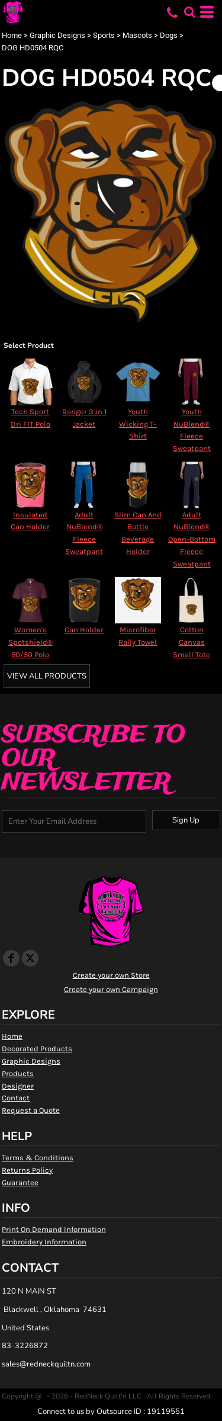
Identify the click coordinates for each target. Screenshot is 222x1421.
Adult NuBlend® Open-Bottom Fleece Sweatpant (191, 539)
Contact (16, 1097)
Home (12, 35)
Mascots (137, 35)
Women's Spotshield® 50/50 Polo (30, 642)
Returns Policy (27, 1170)
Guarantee (20, 1182)
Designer (18, 1085)
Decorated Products (37, 1048)
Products (18, 1073)
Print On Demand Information (54, 1229)
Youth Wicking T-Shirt (138, 424)
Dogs (169, 35)
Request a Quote (31, 1110)
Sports (104, 35)
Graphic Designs (57, 35)
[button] (189, 12)
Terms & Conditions (37, 1157)
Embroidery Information (44, 1241)
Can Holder (84, 629)
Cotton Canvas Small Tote (191, 642)
